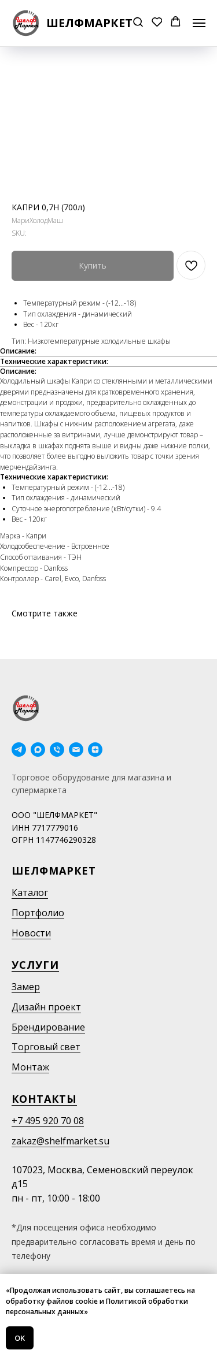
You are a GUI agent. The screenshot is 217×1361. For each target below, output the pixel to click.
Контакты (44, 1099)
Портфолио (38, 912)
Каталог (30, 892)
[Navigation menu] (199, 23)
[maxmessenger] (38, 749)
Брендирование (48, 1027)
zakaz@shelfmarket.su (60, 1141)
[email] (76, 749)
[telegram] (19, 749)
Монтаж (30, 1067)
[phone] (57, 749)
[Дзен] (95, 749)
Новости (31, 933)
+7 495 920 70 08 (48, 1120)
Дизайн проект (46, 1007)
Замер (26, 986)
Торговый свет (46, 1046)
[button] (138, 22)
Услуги (35, 965)
